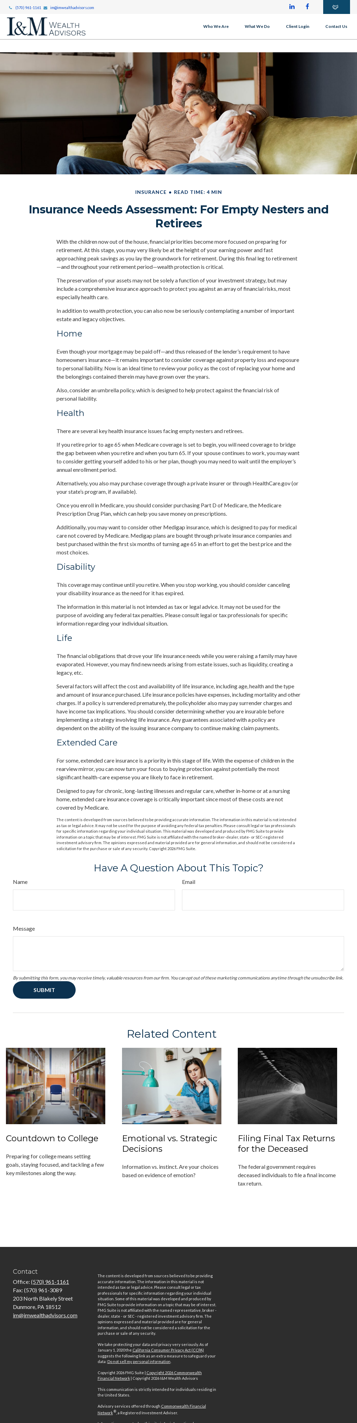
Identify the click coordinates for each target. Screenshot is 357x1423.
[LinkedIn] (292, 7)
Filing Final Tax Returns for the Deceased (286, 1143)
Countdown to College (52, 1138)
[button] (215, 26)
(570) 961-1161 (24, 8)
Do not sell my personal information (138, 1361)
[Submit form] (44, 990)
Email (188, 881)
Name (20, 881)
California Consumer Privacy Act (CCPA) (168, 1350)
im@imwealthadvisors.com (68, 8)
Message (24, 928)
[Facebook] (307, 7)
